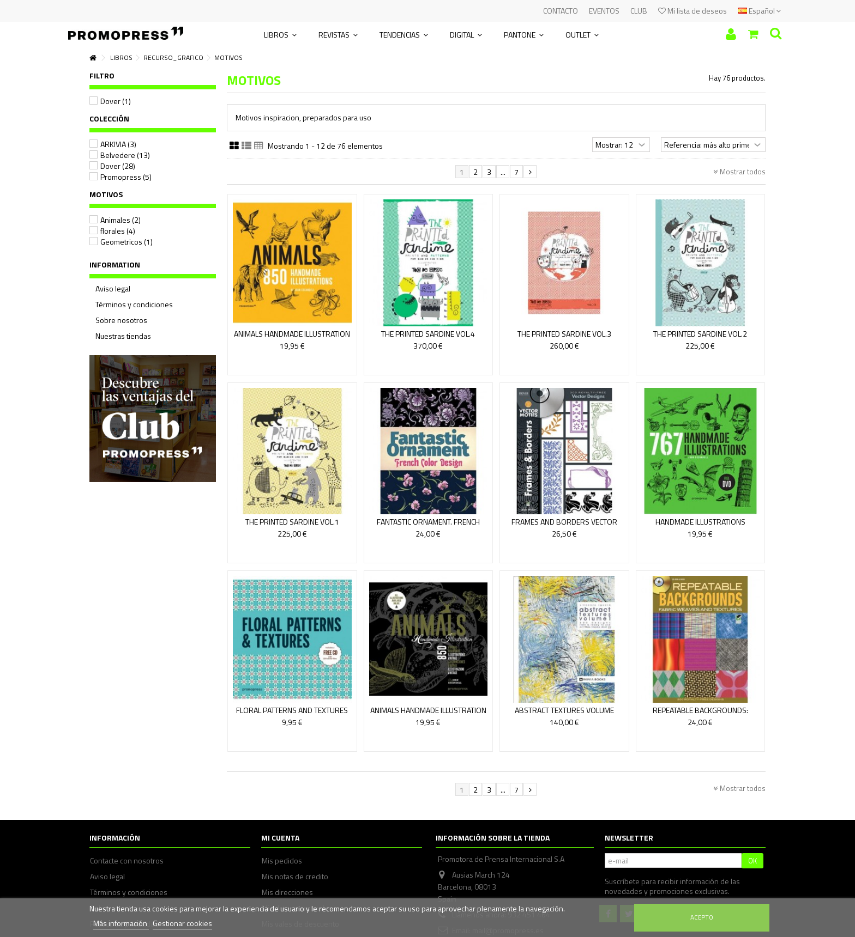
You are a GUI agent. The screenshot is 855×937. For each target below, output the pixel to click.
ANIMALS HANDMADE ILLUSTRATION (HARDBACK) (292, 338)
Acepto (701, 917)
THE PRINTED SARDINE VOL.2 (700, 333)
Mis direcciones (287, 892)
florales (117, 230)
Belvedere (125, 155)
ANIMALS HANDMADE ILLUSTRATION (428, 710)
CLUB (638, 10)
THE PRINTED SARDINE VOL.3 (564, 333)
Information (114, 264)
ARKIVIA (118, 144)
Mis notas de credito (295, 876)
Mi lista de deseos (692, 10)
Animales (120, 220)
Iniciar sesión (731, 34)
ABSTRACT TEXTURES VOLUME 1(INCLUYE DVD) (564, 715)
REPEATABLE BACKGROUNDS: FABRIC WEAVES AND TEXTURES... (700, 715)
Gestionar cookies (182, 923)
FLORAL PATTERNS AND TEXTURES (292, 710)
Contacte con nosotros (127, 861)
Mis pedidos (282, 861)
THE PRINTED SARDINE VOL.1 (292, 521)
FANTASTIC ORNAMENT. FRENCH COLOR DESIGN (428, 526)
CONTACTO (560, 10)
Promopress (126, 176)
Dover (115, 101)
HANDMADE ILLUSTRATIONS (700, 521)
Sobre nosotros (121, 320)
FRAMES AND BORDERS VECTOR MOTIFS (564, 526)
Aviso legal (112, 289)
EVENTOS (604, 10)
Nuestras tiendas (123, 336)
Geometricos (126, 241)
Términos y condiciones (134, 304)
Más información (121, 923)
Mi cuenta (280, 837)
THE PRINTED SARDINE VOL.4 (428, 333)
